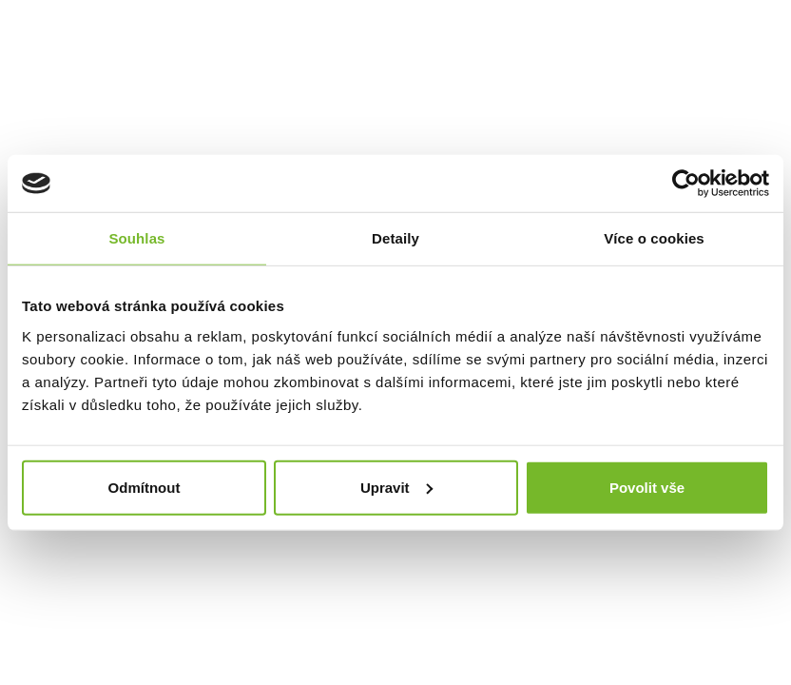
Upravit (396, 487)
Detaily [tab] (395, 238)
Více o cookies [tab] (654, 238)
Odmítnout (144, 487)
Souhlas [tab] (136, 238)
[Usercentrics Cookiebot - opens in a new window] (686, 183)
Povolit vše (647, 487)
